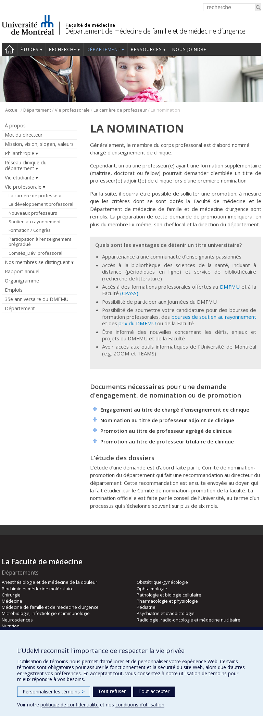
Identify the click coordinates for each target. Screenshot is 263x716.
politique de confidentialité (69, 704)
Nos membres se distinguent (37, 262)
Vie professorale (72, 110)
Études (30, 49)
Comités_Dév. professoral (35, 253)
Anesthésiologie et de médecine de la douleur (49, 582)
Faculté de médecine (90, 25)
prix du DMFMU (137, 323)
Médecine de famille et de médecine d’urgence (50, 607)
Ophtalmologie (152, 589)
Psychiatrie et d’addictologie (166, 613)
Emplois (14, 290)
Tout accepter (154, 691)
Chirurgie (11, 595)
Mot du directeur (23, 134)
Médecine (12, 601)
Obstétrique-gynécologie (162, 582)
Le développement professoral (41, 204)
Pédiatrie (146, 607)
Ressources (146, 49)
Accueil (9, 49)
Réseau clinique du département (26, 165)
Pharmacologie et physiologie (167, 601)
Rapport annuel (22, 271)
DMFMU (230, 286)
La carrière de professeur (120, 110)
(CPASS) (129, 293)
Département (104, 49)
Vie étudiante (19, 177)
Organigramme (22, 280)
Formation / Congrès (30, 230)
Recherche (62, 49)
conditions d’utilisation (139, 704)
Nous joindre (189, 49)
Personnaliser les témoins (54, 691)
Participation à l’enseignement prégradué (40, 242)
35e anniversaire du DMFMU (36, 299)
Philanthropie (19, 153)
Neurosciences (17, 620)
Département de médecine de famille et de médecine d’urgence (155, 31)
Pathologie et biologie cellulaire (169, 595)
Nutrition (11, 626)
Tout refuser (112, 691)
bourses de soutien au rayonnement (214, 316)
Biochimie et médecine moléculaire (38, 589)
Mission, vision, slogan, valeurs (39, 144)
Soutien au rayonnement (35, 221)
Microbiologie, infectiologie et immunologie (46, 613)
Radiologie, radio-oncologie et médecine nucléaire (188, 620)
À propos (15, 125)
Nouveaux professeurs (33, 213)
